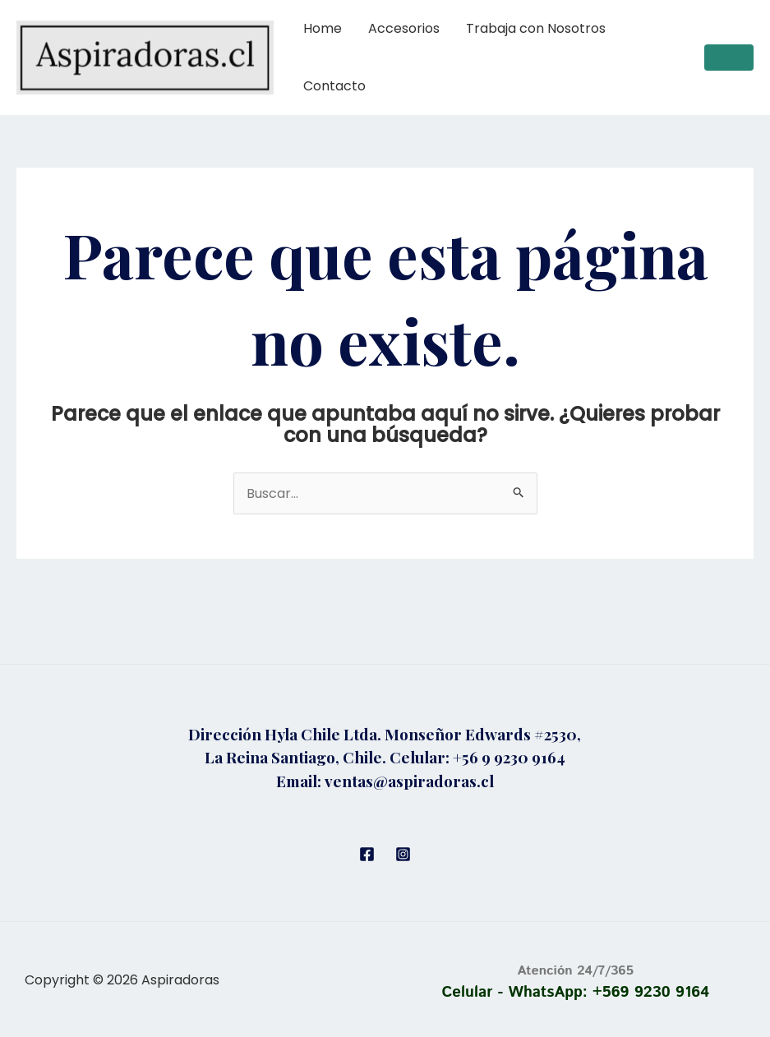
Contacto (334, 85)
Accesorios (404, 28)
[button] (729, 57)
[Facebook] (367, 854)
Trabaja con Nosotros (536, 28)
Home (322, 28)
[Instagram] (403, 854)
